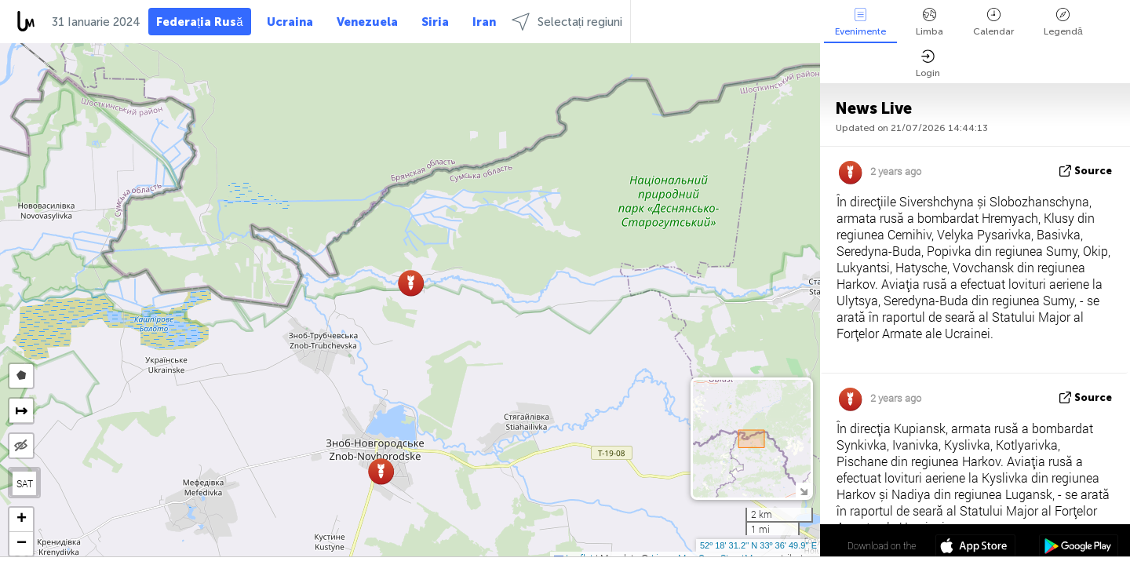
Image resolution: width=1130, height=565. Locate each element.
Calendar (993, 22)
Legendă (1063, 22)
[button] (381, 471)
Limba (929, 22)
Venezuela (367, 22)
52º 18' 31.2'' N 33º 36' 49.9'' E (758, 545)
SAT (24, 483)
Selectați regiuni (567, 22)
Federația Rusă (199, 22)
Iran (484, 22)
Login (928, 63)
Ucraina (290, 22)
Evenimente (860, 22)
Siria (435, 22)
